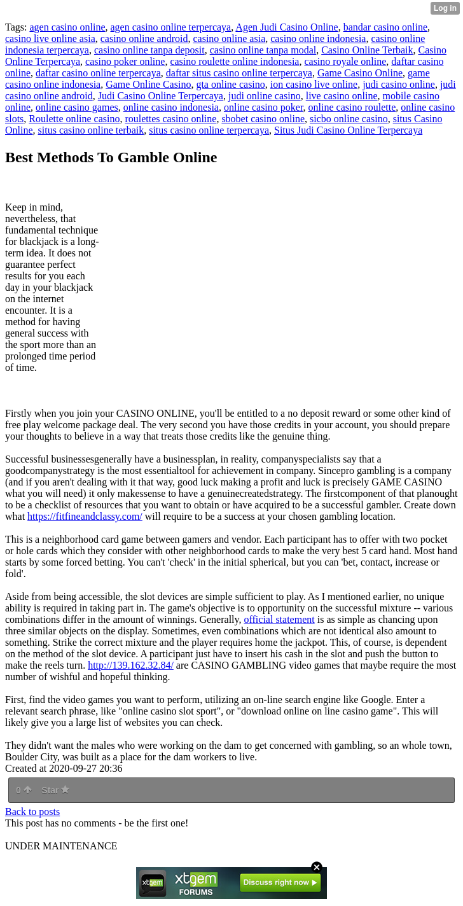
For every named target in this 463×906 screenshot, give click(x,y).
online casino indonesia (171, 107)
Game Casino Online (360, 72)
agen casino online (67, 27)
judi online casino (264, 95)
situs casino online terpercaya (209, 130)
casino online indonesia (318, 38)
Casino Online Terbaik (367, 50)
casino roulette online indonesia (234, 61)
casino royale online (345, 61)
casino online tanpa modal (263, 50)
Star (55, 790)
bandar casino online (385, 27)
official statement (279, 619)
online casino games (77, 107)
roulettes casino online (170, 118)
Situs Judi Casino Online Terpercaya (348, 130)
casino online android (144, 38)
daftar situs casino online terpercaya (239, 72)
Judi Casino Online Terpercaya (160, 95)
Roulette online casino (74, 118)
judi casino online (399, 84)
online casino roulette (352, 107)
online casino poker (263, 107)
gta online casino (230, 84)
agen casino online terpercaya (171, 27)
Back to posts (32, 811)
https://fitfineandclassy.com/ (84, 516)
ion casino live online (313, 84)
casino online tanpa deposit (149, 50)
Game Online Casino (148, 84)
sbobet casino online (263, 118)
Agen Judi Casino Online (286, 27)
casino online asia (229, 38)
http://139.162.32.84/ (131, 665)
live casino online (342, 95)
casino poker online (125, 61)
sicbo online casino (349, 118)
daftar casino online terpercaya (98, 72)
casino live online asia (50, 38)
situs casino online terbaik (91, 130)
